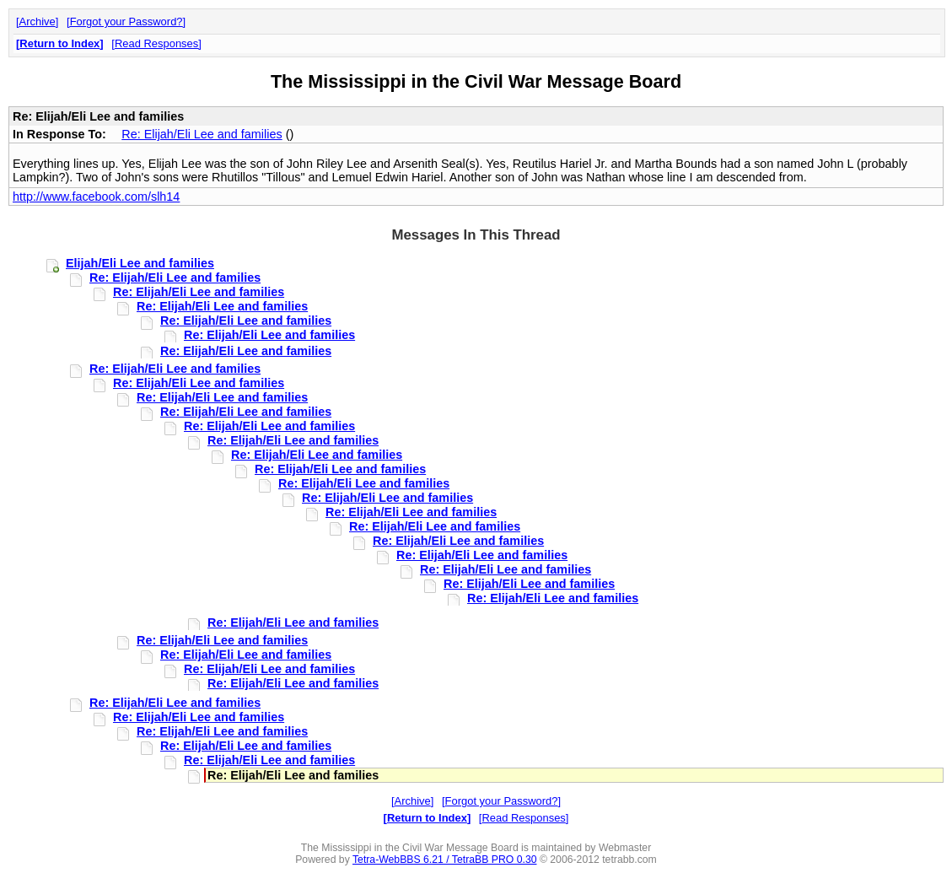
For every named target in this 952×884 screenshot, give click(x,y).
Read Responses (156, 43)
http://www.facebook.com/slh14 (96, 196)
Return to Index (59, 43)
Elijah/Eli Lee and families (140, 263)
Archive (37, 21)
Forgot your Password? (126, 21)
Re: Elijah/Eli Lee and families (201, 134)
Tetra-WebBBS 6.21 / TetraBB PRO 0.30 (444, 859)
